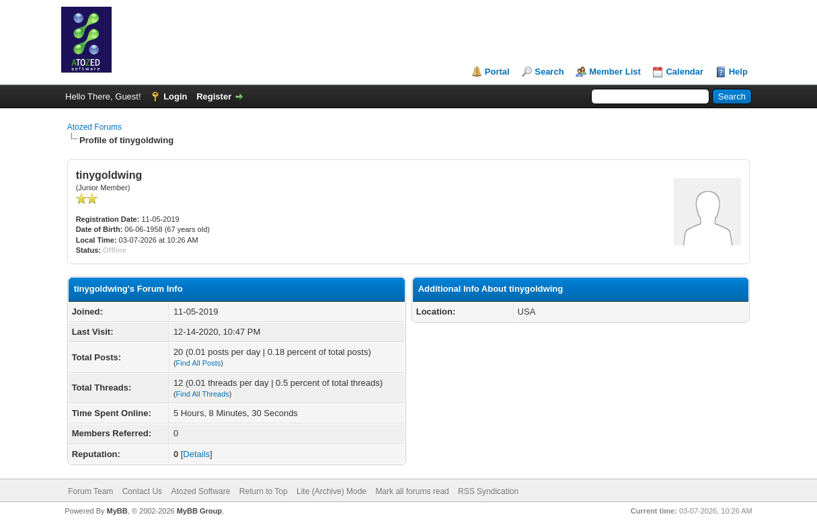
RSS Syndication (488, 491)
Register (213, 96)
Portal (497, 72)
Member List (615, 72)
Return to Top (263, 491)
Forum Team (90, 491)
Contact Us (142, 491)
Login (175, 96)
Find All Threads (202, 394)
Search (549, 72)
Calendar (684, 72)
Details (196, 454)
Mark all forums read (412, 491)
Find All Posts (198, 363)
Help (738, 72)
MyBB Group (199, 511)
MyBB (117, 511)
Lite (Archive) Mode (331, 491)
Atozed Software (200, 491)
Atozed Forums (94, 127)
